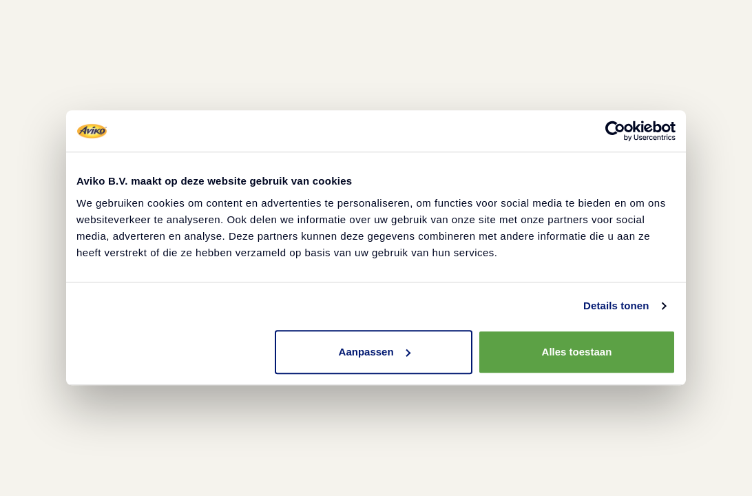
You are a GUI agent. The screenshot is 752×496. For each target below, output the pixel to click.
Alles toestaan (577, 352)
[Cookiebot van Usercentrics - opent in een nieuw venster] (615, 131)
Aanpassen (374, 352)
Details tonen (616, 305)
